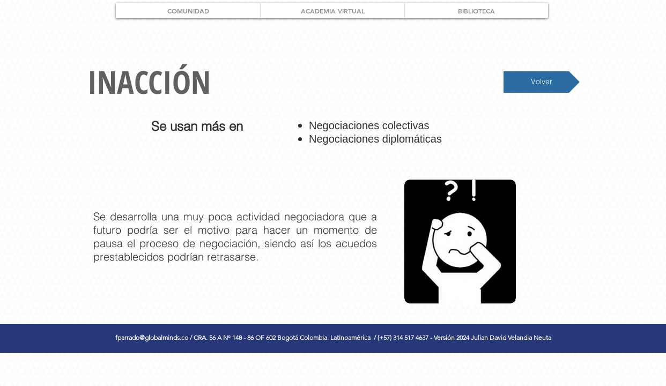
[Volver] (542, 82)
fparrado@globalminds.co (151, 337)
